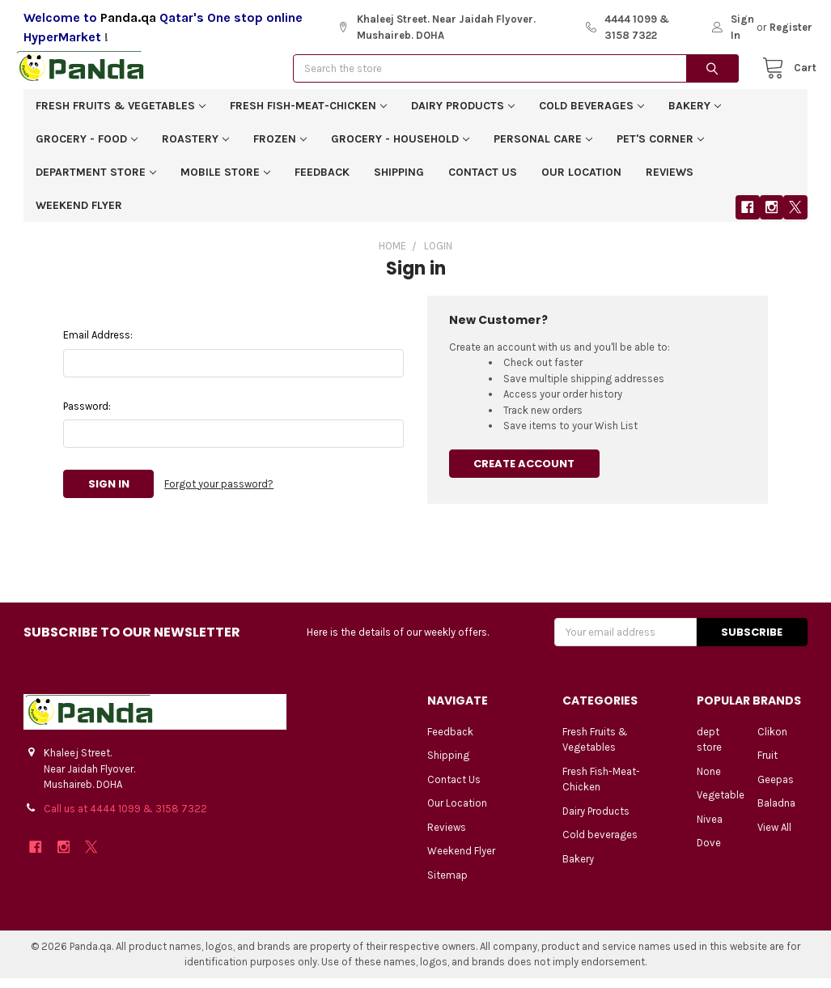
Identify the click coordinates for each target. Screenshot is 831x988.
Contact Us (482, 182)
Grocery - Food (87, 148)
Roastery (195, 148)
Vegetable (720, 804)
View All (774, 837)
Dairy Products (463, 115)
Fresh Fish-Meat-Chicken (308, 115)
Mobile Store (225, 182)
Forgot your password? (218, 494)
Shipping (399, 182)
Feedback (322, 182)
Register (791, 27)
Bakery (694, 115)
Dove (709, 852)
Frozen (280, 148)
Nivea (710, 829)
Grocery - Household (400, 148)
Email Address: (98, 345)
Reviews (669, 182)
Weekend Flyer (79, 215)
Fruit (767, 765)
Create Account (523, 473)
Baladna (776, 813)
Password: (87, 416)
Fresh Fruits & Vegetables (121, 115)
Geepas (775, 789)
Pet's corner (660, 148)
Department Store (96, 182)
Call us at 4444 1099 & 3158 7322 (125, 818)
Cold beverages (591, 115)
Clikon (772, 741)
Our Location (581, 182)
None (709, 781)
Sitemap (447, 885)
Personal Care (543, 148)
